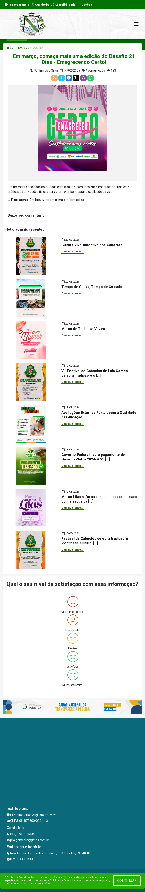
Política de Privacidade (64, 880)
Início (10, 47)
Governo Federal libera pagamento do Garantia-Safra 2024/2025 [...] (93, 457)
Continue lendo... (72, 251)
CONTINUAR (126, 880)
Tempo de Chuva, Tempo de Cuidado (91, 287)
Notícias (23, 47)
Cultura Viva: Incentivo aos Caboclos (92, 245)
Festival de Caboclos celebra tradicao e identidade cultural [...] (94, 541)
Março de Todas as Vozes (83, 329)
